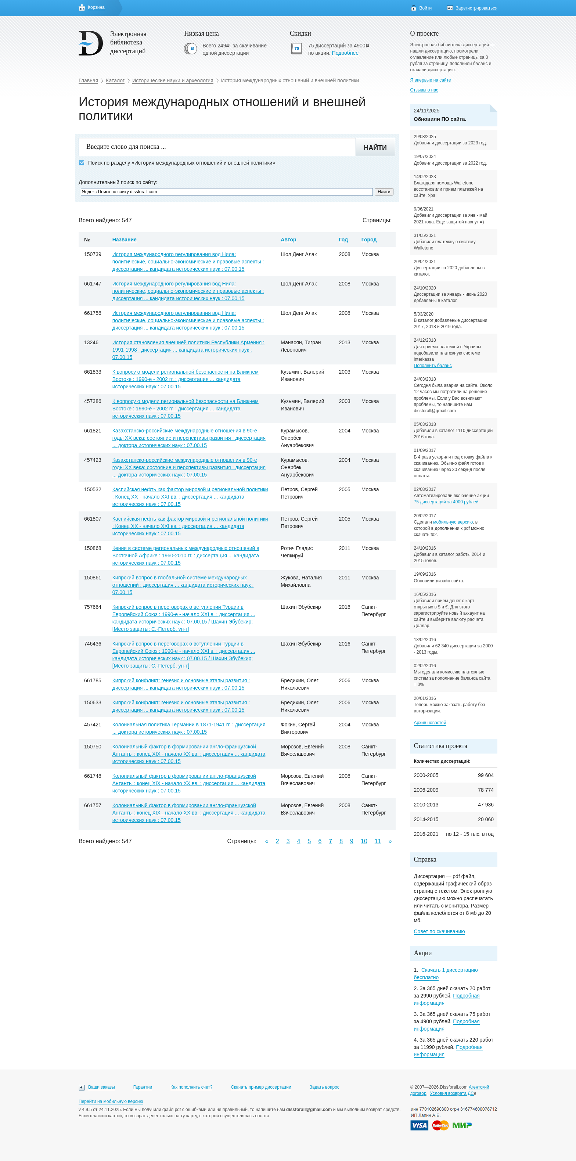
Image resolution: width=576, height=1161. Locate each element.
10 (364, 841)
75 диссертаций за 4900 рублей (446, 501)
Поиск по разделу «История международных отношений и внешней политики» (177, 163)
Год (343, 239)
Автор (288, 239)
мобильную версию (453, 522)
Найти (375, 147)
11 (378, 841)
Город (369, 239)
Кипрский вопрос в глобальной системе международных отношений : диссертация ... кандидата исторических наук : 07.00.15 (183, 585)
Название (124, 239)
